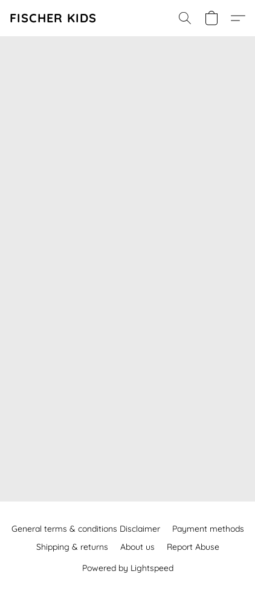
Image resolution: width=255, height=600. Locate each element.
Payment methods (208, 528)
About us (137, 546)
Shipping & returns (72, 546)
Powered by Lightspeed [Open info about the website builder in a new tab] (127, 568)
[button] (53, 18)
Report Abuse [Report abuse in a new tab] (193, 546)
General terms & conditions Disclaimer (85, 528)
